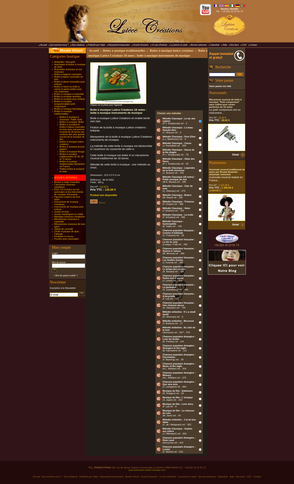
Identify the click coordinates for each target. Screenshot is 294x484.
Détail (235, 154)
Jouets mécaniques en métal (68, 214)
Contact (253, 45)
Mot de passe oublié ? (66, 275)
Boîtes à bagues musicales (67, 74)
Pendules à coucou (64, 236)
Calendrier (215, 45)
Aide (225, 45)
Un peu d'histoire (159, 45)
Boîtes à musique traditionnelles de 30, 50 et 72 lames (72, 156)
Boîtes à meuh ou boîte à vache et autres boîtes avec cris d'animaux (68, 89)
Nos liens (234, 45)
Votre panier (224, 80)
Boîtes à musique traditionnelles (63, 112)
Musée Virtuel (71, 50)
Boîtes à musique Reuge (72, 151)
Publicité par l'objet (96, 45)
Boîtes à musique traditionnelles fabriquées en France (72, 164)
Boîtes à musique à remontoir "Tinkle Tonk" (71, 118)
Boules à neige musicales (67, 182)
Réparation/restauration (119, 45)
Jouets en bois (61, 211)
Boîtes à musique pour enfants (69, 99)
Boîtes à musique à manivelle (69, 94)
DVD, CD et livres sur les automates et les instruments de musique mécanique (68, 192)
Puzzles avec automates (66, 239)
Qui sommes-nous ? (59, 45)
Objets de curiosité (63, 229)
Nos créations (78, 45)
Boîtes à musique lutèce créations (171, 50)
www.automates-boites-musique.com (147, 470)
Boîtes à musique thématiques (69, 109)
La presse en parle (179, 45)
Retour (97, 202)
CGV (244, 45)
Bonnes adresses (199, 45)
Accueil (43, 45)
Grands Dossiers (141, 45)
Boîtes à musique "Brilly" (72, 122)
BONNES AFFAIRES (65, 177)
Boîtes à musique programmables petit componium (64, 104)
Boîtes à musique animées (67, 96)
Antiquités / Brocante (64, 62)
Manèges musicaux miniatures (69, 216)
